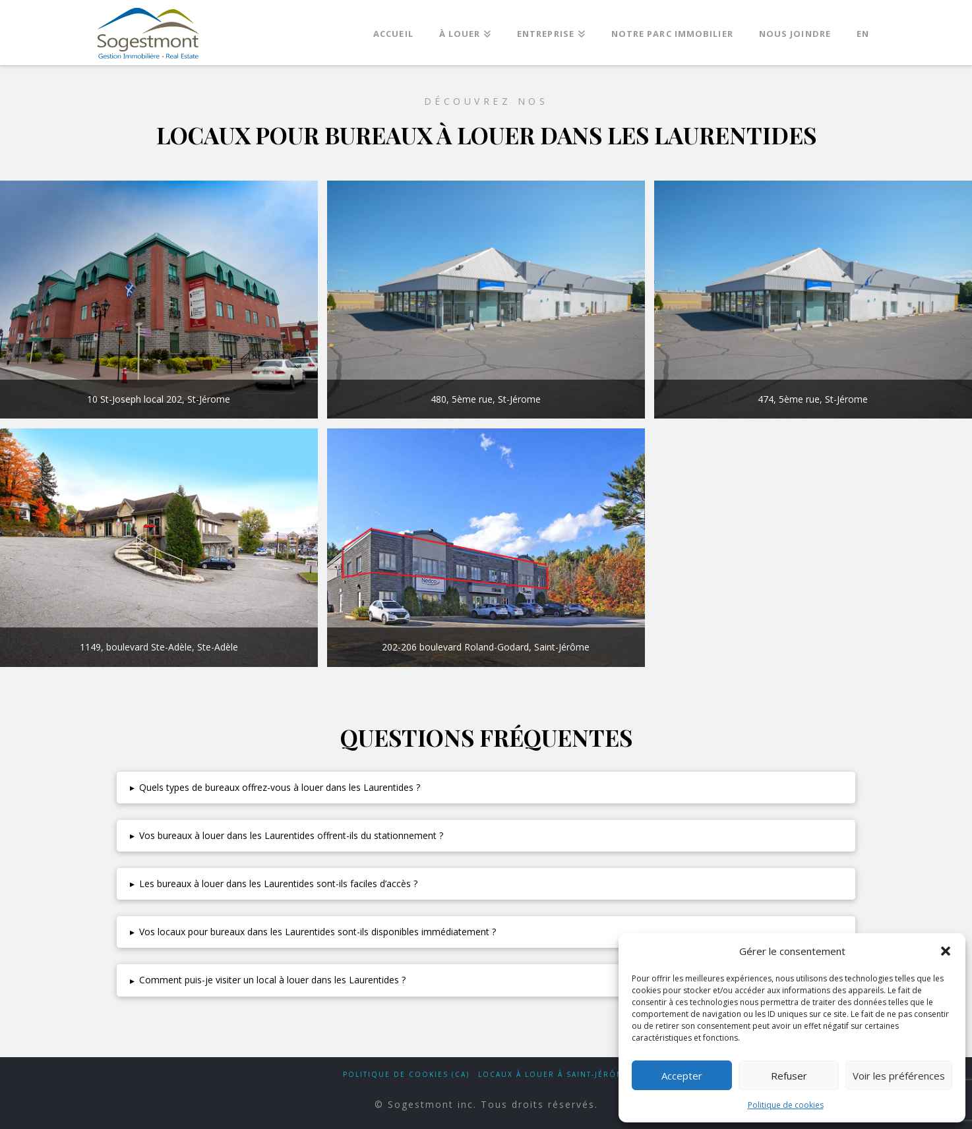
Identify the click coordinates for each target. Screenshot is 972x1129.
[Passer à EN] (862, 29)
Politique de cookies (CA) (406, 1074)
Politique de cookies (786, 1105)
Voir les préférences (899, 1075)
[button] (945, 951)
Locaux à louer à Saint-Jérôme (553, 1074)
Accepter (681, 1075)
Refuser (789, 1075)
